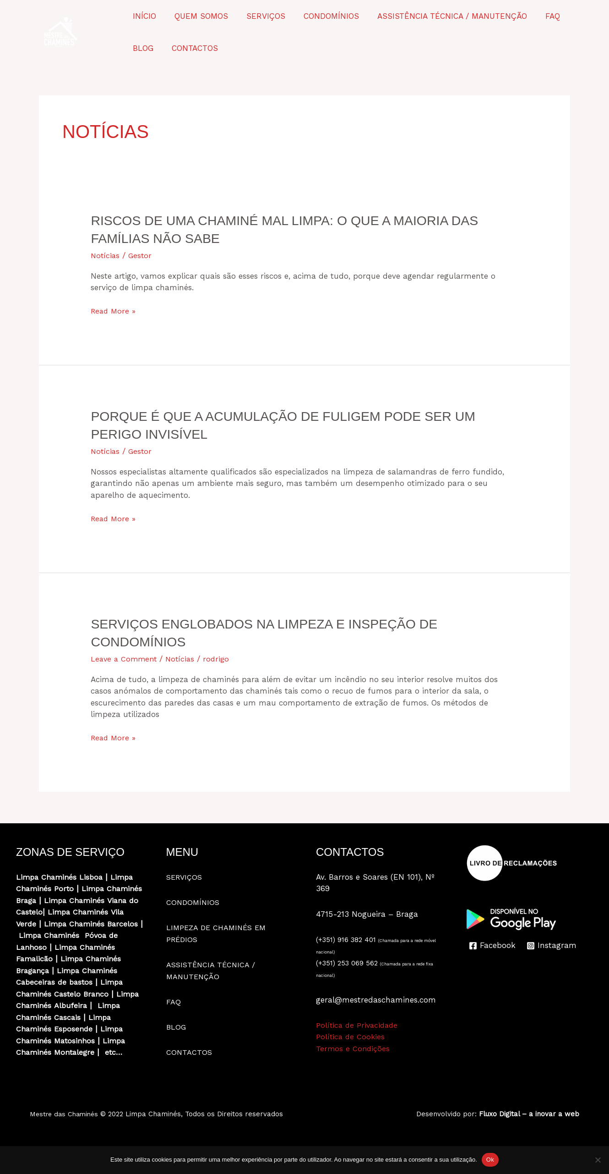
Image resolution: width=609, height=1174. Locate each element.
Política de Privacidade (358, 1025)
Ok (490, 1159)
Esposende (74, 1040)
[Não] (597, 1159)
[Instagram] (552, 946)
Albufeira (99, 1017)
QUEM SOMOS (197, 16)
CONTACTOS (154, 48)
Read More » (114, 311)
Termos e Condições (354, 1048)
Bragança (34, 982)
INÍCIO (143, 16)
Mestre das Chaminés (66, 1126)
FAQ (537, 16)
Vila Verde (100, 923)
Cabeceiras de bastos (56, 993)
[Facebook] (492, 946)
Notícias (106, 255)
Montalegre (75, 1064)
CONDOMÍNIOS (321, 16)
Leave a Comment (125, 658)
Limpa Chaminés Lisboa (61, 877)
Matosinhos (77, 1052)
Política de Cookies (351, 1036)
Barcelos (98, 935)
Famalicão (35, 970)
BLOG (570, 16)
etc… (118, 1064)
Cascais (96, 1028)
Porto (66, 888)
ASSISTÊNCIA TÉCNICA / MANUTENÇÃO (440, 16)
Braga (67, 900)
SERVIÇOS (258, 16)
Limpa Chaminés (48, 923)
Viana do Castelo (87, 911)
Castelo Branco (84, 1005)
